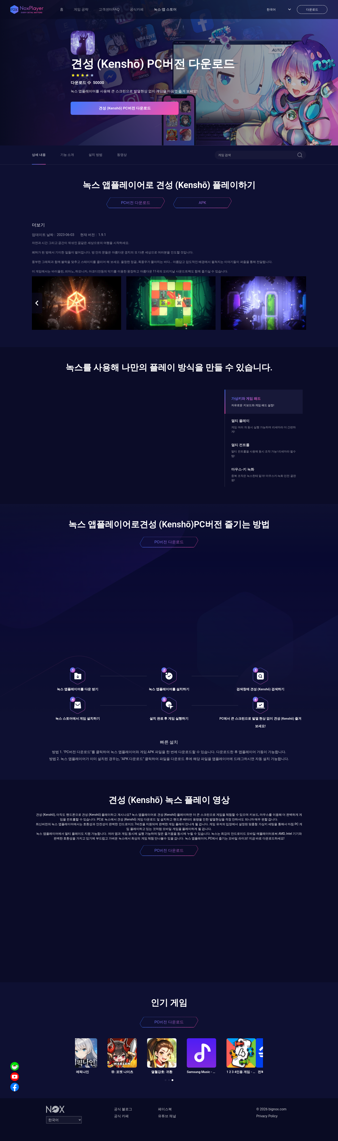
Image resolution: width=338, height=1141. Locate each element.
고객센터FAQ (109, 9)
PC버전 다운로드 (135, 202)
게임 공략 (81, 9)
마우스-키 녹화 (242, 469)
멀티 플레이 (240, 421)
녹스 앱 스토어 (165, 9)
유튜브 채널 (167, 1116)
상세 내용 (39, 155)
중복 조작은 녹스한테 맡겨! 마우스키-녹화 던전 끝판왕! (263, 478)
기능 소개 (67, 155)
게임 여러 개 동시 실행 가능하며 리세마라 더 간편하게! (263, 429)
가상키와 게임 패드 (246, 399)
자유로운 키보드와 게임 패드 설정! (252, 405)
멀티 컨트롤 (240, 445)
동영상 (122, 155)
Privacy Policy (267, 1116)
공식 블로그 (123, 1109)
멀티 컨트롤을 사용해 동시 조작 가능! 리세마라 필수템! (263, 453)
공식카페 (137, 9)
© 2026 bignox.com (271, 1109)
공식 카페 (121, 1116)
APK (202, 202)
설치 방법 (95, 155)
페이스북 (165, 1109)
